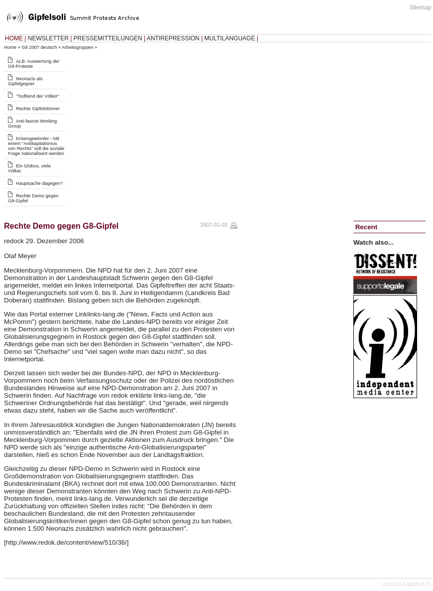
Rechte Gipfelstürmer (38, 108)
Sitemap (421, 7)
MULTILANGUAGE (230, 38)
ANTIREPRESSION (173, 38)
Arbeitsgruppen (77, 47)
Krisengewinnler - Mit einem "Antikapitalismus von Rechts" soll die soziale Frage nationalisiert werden (36, 146)
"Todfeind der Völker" (37, 96)
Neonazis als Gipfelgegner (25, 81)
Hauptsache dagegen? (39, 183)
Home (10, 47)
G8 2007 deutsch (39, 47)
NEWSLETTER (48, 38)
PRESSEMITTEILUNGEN (108, 38)
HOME (14, 38)
